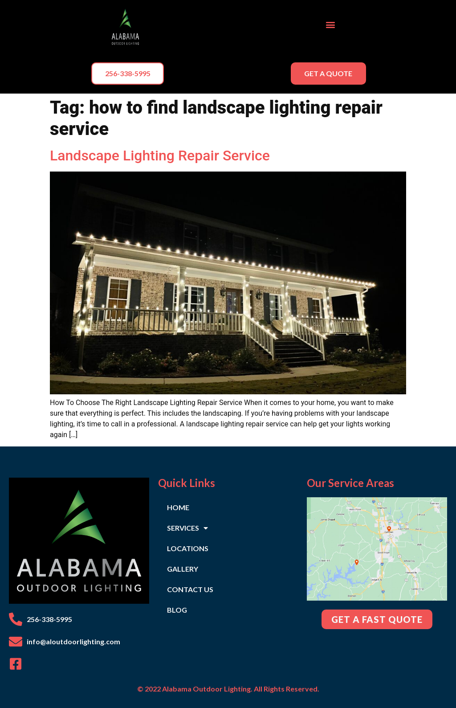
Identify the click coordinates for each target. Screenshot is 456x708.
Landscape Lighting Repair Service (160, 155)
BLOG (177, 610)
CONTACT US (190, 589)
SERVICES (187, 528)
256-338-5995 (49, 619)
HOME (178, 507)
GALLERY (182, 569)
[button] (330, 24)
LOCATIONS (187, 548)
